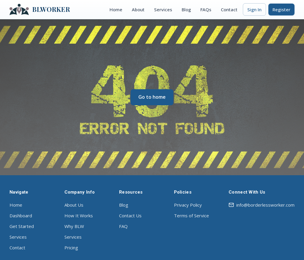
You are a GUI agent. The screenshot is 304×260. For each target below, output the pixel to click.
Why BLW (74, 226)
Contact (229, 9)
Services (163, 9)
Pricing (71, 248)
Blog (186, 9)
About (138, 9)
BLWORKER (40, 9)
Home (116, 9)
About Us (73, 205)
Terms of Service (191, 215)
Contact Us (130, 215)
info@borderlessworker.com (261, 205)
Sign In (254, 9)
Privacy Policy (188, 205)
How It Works (78, 215)
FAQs (205, 9)
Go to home (152, 97)
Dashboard (21, 215)
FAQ (123, 226)
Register (281, 9)
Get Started (22, 226)
